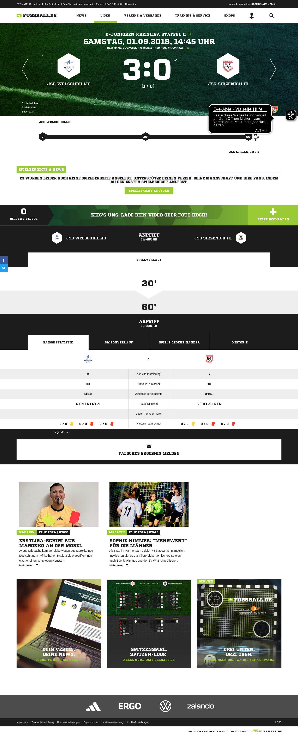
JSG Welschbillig (69, 84)
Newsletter (130, 4)
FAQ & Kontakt (114, 4)
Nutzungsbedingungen (68, 722)
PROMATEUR (24, 4)
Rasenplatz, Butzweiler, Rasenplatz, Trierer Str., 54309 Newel (149, 48)
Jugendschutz (91, 722)
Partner (100, 4)
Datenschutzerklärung (43, 722)
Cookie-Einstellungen (138, 722)
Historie (240, 342)
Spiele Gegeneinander (179, 342)
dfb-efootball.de (52, 4)
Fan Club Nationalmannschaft (78, 4)
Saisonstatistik (58, 342)
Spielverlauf (149, 259)
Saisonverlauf (119, 342)
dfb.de (37, 4)
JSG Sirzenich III (228, 84)
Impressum (22, 722)
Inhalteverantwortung (112, 722)
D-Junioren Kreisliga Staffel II (149, 34)
